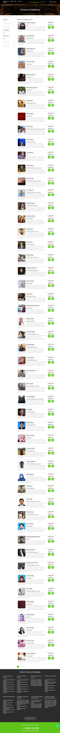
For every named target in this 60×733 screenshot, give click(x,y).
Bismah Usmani (30, 22)
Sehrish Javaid (30, 61)
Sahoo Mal (29, 499)
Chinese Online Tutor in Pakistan (51, 700)
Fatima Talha (30, 601)
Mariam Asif (29, 113)
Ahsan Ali (29, 294)
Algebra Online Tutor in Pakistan (23, 701)
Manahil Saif (30, 318)
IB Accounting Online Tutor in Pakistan (50, 686)
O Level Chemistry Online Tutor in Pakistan (9, 680)
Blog (26, 725)
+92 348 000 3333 (42, 1)
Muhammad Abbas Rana (33, 536)
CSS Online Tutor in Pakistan (36, 706)
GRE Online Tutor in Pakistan (36, 682)
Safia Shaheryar (30, 48)
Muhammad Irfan (31, 370)
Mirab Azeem (30, 512)
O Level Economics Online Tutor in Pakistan (9, 692)
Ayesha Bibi (29, 152)
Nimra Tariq (29, 383)
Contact (36, 725)
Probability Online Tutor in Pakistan (21, 705)
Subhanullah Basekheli (33, 305)
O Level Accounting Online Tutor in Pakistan (9, 687)
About (23, 725)
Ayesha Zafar (30, 575)
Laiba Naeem (30, 165)
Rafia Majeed (29, 474)
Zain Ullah (29, 588)
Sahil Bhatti (29, 229)
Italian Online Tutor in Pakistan (50, 705)
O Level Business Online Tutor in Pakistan (9, 690)
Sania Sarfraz (30, 35)
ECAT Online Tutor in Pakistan (36, 683)
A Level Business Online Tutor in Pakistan (23, 690)
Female (10, 31)
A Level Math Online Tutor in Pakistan (22, 683)
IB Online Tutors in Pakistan (50, 676)
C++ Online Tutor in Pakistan (36, 700)
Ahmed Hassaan (31, 461)
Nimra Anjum (30, 281)
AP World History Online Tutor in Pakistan (9, 710)
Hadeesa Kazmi (30, 203)
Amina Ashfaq (30, 331)
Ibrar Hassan (29, 523)
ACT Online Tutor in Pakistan (36, 685)
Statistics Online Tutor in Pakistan (23, 702)
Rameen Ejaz (30, 178)
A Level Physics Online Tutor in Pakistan (22, 685)
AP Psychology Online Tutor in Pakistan (8, 713)
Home (4, 16)
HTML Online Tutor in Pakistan (36, 705)
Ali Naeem (29, 486)
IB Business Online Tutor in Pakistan (50, 688)
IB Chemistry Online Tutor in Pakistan (50, 680)
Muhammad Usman (32, 87)
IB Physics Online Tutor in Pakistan (49, 684)
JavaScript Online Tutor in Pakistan (35, 702)
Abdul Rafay (29, 139)
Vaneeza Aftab (30, 448)
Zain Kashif (29, 126)
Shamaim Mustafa (31, 268)
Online (6, 37)
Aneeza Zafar (30, 627)
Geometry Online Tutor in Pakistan (21, 709)
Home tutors (6, 1)
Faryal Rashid (30, 357)
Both (5, 38)
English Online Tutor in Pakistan (50, 701)
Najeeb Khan (29, 422)
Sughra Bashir (30, 614)
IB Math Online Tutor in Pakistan (50, 682)
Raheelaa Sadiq (30, 216)
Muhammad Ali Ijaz (31, 562)
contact (5, 2)
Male (5, 31)
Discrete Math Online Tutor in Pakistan (22, 707)
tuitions (19, 1)
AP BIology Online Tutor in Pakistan (8, 706)
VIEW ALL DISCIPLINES (30, 718)
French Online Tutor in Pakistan (50, 702)
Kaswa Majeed (30, 344)
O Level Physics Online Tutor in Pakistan (8, 685)
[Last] (24, 667)
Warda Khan (29, 255)
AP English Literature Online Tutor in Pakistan (8, 708)
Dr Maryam (29, 100)
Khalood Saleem (30, 549)
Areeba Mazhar (30, 396)
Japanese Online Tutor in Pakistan (49, 707)
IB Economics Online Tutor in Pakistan (50, 691)
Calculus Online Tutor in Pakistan (23, 700)
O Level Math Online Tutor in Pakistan (8, 683)
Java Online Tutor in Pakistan (36, 707)
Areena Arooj (30, 640)
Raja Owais (29, 242)
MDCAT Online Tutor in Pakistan (36, 684)
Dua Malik (29, 409)
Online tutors (13, 1)
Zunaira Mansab (30, 653)
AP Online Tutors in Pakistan (9, 696)
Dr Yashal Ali (30, 190)
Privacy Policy (31, 725)
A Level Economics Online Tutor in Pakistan (22, 692)
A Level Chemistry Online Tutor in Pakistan (23, 680)
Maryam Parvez (30, 74)
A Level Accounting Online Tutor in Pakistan (23, 687)
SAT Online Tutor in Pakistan (36, 679)
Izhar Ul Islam (30, 435)
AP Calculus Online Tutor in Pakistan (8, 701)
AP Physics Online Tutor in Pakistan (8, 703)
